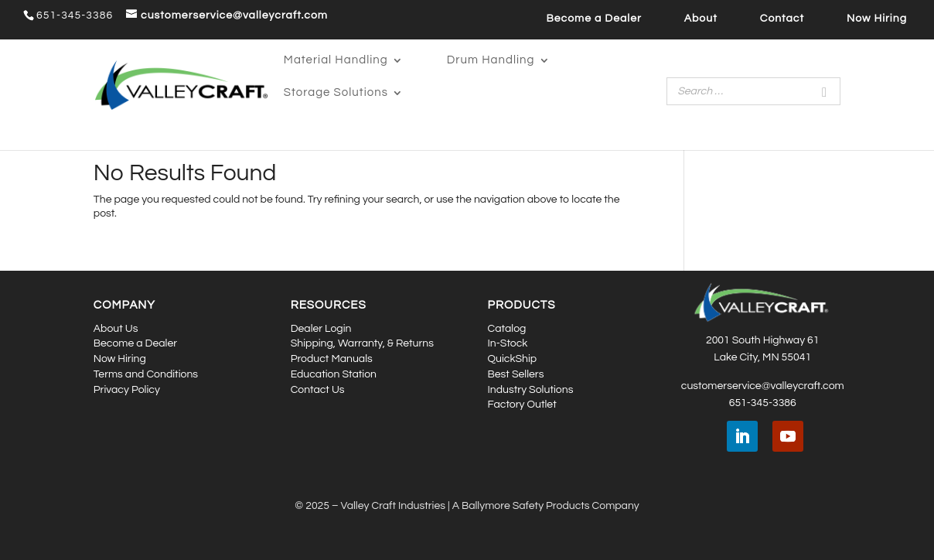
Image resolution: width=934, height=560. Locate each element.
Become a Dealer (593, 18)
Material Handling (336, 60)
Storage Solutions (336, 92)
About (701, 18)
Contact (782, 18)
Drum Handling (491, 60)
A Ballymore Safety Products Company (545, 505)
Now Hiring (877, 18)
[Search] (824, 91)
